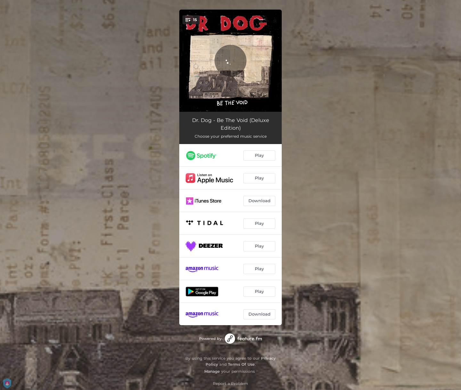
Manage (212, 371)
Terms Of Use (241, 364)
